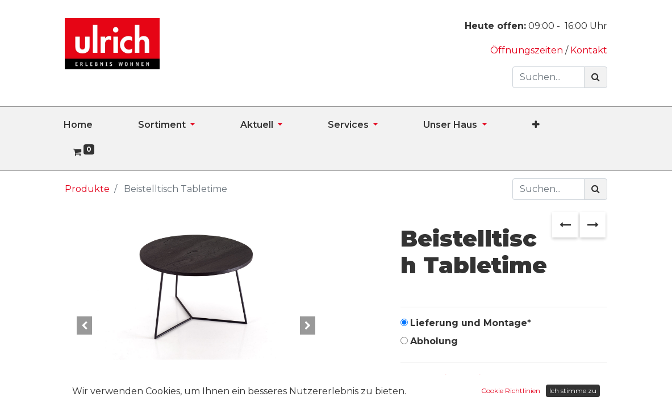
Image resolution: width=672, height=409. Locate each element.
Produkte (87, 188)
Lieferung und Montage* (470, 323)
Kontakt (588, 50)
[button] (558, 125)
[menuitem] (101, 125)
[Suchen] (595, 77)
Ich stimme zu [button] (572, 390)
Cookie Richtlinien (510, 390)
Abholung (434, 341)
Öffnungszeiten (527, 50)
